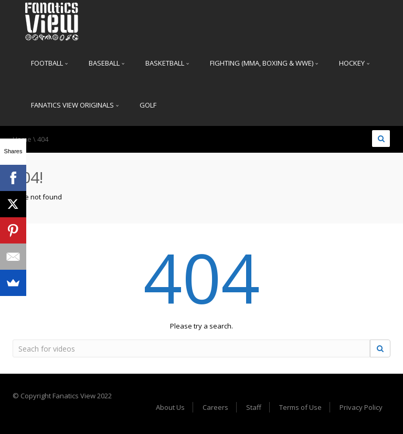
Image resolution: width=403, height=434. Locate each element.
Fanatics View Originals (75, 105)
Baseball (106, 63)
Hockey (354, 63)
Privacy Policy (361, 407)
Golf (148, 105)
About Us (170, 407)
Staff (253, 407)
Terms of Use (300, 407)
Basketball (167, 63)
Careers (215, 407)
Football (49, 63)
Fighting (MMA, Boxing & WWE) (264, 63)
